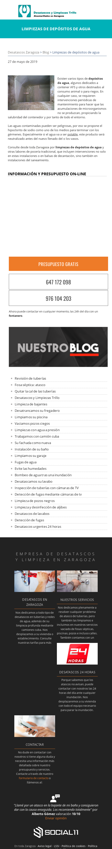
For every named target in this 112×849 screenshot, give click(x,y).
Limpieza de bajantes (31, 404)
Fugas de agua (25, 462)
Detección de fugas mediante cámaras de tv (48, 494)
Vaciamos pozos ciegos (32, 423)
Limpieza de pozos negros (35, 500)
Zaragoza (42, 147)
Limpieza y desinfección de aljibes (41, 507)
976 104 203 (58, 298)
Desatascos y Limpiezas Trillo (37, 397)
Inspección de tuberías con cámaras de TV (47, 488)
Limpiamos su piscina (31, 417)
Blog (46, 52)
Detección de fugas (29, 520)
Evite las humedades (30, 468)
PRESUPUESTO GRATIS (58, 264)
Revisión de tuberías (30, 378)
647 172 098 (58, 282)
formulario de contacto (33, 778)
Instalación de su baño (32, 449)
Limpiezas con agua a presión (37, 430)
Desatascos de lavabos (32, 513)
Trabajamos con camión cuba (37, 436)
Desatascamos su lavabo (33, 481)
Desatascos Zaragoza (23, 52)
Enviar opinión (56, 818)
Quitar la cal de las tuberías (35, 391)
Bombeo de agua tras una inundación (43, 475)
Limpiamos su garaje (30, 455)
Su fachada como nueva (33, 443)
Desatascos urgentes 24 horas (38, 526)
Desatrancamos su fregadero (37, 410)
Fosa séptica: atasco (30, 385)
